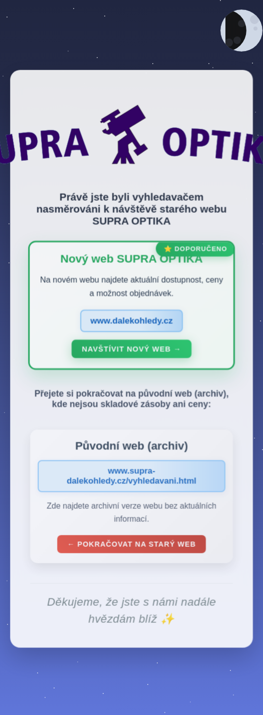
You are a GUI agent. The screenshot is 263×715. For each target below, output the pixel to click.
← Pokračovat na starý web (131, 546)
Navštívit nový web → (131, 351)
